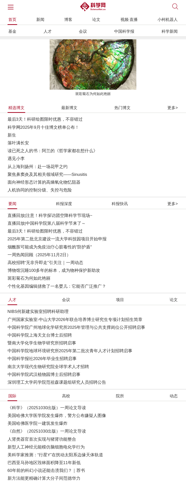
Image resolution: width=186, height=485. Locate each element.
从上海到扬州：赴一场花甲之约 (38, 166)
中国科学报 (124, 31)
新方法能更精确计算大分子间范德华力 (44, 478)
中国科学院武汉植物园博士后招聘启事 (44, 374)
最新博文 (69, 108)
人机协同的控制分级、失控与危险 (40, 190)
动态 (174, 396)
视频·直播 (129, 19)
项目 (120, 300)
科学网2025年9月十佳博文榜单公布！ (43, 127)
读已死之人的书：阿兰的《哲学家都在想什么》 (53, 150)
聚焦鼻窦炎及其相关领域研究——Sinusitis (47, 174)
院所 (120, 396)
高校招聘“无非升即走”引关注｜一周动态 (45, 262)
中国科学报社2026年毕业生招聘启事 (42, 358)
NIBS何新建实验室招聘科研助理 (38, 311)
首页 (12, 19)
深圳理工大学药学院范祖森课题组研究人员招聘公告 (57, 382)
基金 (12, 31)
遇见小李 (16, 158)
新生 (12, 135)
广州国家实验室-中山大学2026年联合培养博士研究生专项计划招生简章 (75, 319)
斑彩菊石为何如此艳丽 (93, 94)
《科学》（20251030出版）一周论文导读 (47, 407)
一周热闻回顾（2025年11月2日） (39, 254)
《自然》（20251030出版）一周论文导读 (47, 431)
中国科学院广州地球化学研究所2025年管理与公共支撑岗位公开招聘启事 (76, 327)
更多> (172, 108)
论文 (96, 19)
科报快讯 (120, 204)
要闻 (12, 204)
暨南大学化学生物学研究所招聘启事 (42, 343)
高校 (66, 396)
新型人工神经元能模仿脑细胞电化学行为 (46, 447)
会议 (83, 31)
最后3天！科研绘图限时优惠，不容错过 (45, 119)
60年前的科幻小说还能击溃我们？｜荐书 (46, 470)
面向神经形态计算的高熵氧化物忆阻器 (44, 182)
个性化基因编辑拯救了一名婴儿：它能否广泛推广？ (57, 286)
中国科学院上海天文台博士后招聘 (40, 335)
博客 (68, 19)
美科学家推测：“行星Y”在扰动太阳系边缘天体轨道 (55, 454)
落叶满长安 (18, 143)
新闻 (40, 19)
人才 (48, 31)
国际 (12, 396)
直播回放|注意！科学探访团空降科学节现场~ (50, 215)
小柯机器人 (168, 19)
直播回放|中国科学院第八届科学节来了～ (47, 223)
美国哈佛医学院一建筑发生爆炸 (38, 423)
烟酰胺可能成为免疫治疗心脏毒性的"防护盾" (50, 247)
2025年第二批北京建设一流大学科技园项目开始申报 (57, 239)
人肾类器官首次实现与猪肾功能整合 (42, 439)
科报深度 (64, 204)
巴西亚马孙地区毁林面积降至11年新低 (44, 462)
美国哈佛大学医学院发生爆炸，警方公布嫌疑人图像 (57, 415)
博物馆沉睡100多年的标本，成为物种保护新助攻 (54, 270)
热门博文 (122, 108)
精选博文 (16, 108)
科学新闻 (170, 31)
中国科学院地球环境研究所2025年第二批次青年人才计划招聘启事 (70, 350)
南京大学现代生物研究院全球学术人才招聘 (48, 366)
